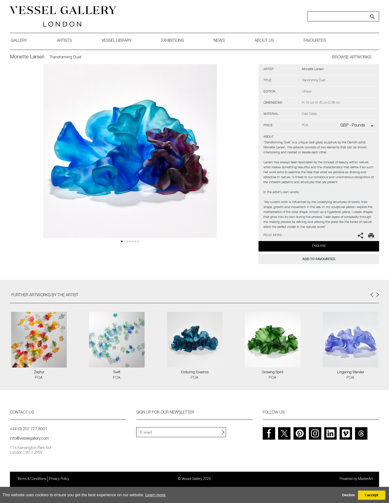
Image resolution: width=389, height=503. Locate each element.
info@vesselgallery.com (29, 439)
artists (64, 41)
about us (264, 41)
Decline (348, 495)
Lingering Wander (350, 372)
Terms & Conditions (31, 479)
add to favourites (318, 259)
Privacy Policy (59, 479)
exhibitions (172, 41)
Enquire (319, 246)
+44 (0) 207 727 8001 (28, 429)
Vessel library (116, 41)
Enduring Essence (195, 372)
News (219, 41)
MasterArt (365, 479)
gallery (19, 41)
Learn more (155, 495)
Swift (116, 372)
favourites (315, 41)
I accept (371, 495)
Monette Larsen (27, 57)
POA (39, 378)
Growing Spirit (272, 372)
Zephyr (39, 372)
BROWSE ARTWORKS (351, 58)
